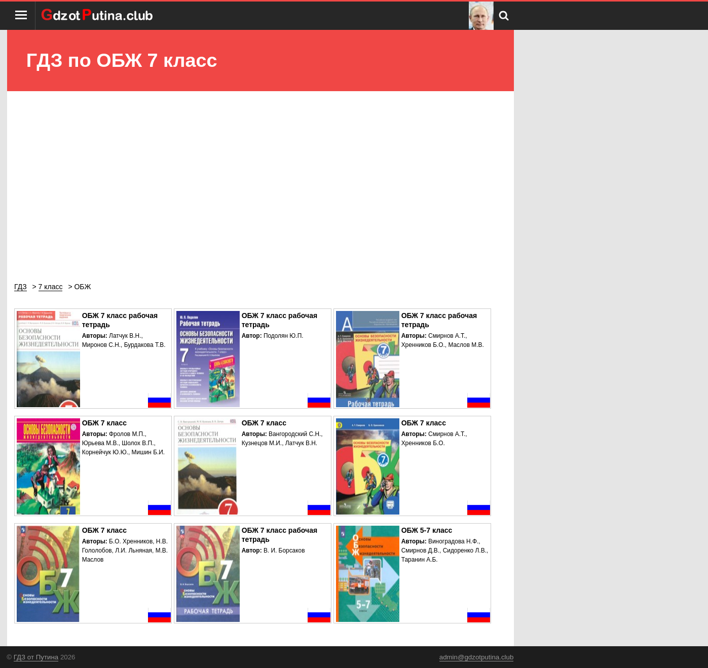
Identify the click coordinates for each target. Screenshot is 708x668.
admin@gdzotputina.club (476, 657)
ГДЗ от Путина (36, 657)
